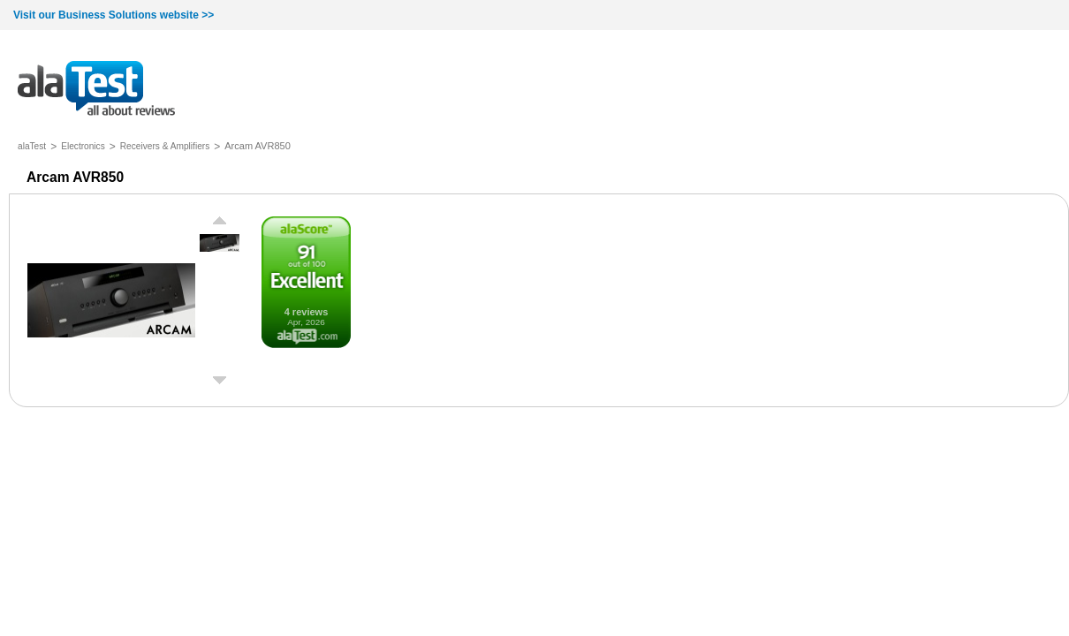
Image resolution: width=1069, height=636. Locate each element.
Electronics (83, 146)
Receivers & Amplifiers (164, 146)
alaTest (32, 146)
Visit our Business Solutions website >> (113, 15)
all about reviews (96, 89)
